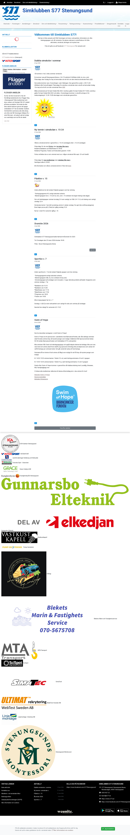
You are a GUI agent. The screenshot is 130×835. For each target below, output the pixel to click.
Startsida (6, 24)
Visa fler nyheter (65, 428)
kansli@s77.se (106, 796)
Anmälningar (26, 24)
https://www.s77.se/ (108, 799)
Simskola (17, 2)
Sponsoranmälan (40, 377)
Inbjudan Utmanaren (41, 379)
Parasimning (62, 24)
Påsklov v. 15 (40, 178)
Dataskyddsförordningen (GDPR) (11, 800)
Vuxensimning (44, 2)
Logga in (110, 2)
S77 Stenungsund (69, 46)
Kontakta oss (121, 25)
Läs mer (6, 121)
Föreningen (16, 24)
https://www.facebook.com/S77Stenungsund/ (81, 787)
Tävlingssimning (74, 24)
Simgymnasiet (111, 24)
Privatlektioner (99, 24)
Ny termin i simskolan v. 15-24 (49, 129)
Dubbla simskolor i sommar (47, 60)
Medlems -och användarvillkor (10, 793)
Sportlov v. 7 (40, 259)
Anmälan (10, 2)
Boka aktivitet (5, 787)
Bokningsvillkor (6, 796)
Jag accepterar (108, 829)
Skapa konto (121, 2)
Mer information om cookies (10, 803)
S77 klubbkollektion (8, 57)
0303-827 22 (106, 793)
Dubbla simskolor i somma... (43, 787)
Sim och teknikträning (30, 2)
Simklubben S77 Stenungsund (57, 10)
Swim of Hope (41, 320)
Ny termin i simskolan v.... (42, 790)
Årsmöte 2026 (41, 223)
